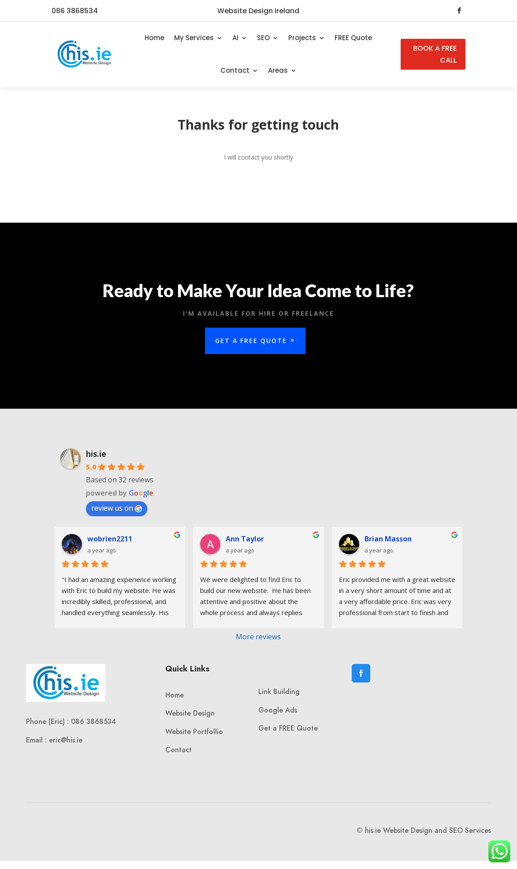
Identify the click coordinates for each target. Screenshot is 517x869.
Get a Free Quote (251, 341)
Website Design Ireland (258, 11)
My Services (194, 37)
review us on (116, 508)
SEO (263, 37)
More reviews (258, 636)
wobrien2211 (109, 539)
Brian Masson (388, 539)
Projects (302, 37)
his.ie (96, 453)
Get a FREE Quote (288, 728)
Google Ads (277, 710)
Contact (234, 70)
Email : (37, 740)
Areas (278, 70)
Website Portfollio (194, 732)
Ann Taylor (245, 539)
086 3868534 (75, 11)
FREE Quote (353, 37)
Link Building (279, 691)
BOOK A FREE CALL (435, 54)
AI (235, 37)
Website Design (190, 713)
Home (154, 37)
